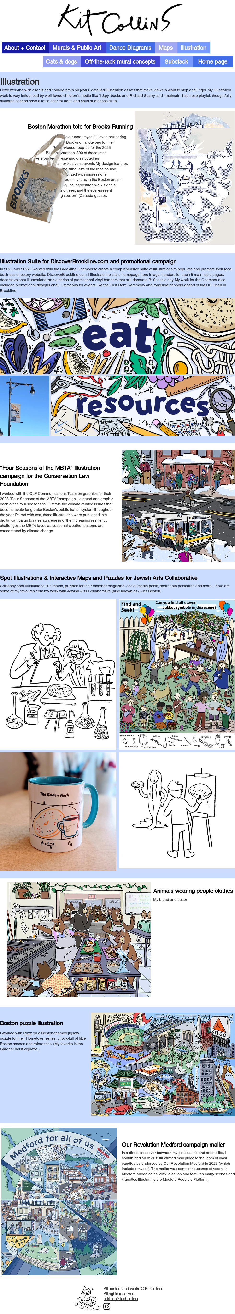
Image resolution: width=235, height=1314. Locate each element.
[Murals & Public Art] (77, 47)
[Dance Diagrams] (130, 47)
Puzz (27, 1033)
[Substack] (176, 61)
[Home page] (213, 61)
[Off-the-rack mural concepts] (120, 61)
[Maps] (166, 47)
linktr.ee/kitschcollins (121, 1298)
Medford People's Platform (185, 1179)
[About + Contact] (25, 47)
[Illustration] (193, 47)
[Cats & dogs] (62, 61)
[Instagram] (107, 1306)
